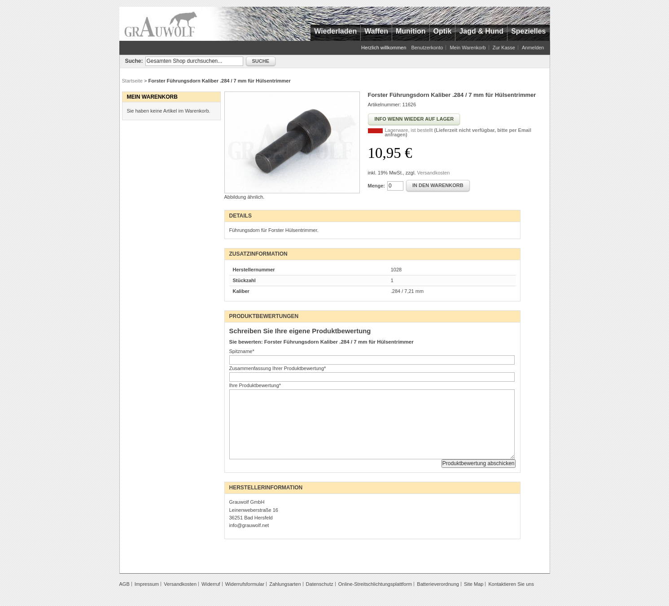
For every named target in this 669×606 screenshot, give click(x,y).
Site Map (473, 584)
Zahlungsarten (285, 584)
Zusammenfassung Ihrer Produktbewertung (277, 368)
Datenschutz (319, 584)
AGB (124, 584)
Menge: (376, 185)
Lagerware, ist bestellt (458, 132)
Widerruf (210, 584)
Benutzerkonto (427, 47)
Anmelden (533, 47)
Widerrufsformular (244, 584)
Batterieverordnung (438, 584)
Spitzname (241, 351)
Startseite (132, 80)
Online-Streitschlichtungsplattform (375, 584)
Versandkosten (433, 172)
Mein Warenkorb (467, 47)
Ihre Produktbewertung (255, 385)
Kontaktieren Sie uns (511, 584)
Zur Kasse (504, 47)
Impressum (147, 584)
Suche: (134, 61)
